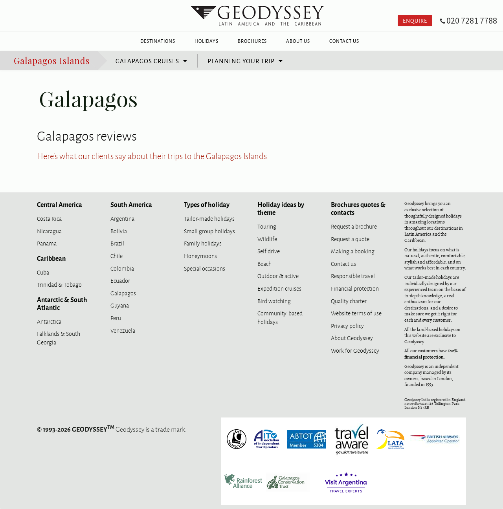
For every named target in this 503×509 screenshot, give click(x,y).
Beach (264, 263)
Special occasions (204, 268)
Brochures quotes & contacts (358, 208)
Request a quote (350, 238)
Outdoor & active (278, 275)
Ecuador (120, 280)
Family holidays (203, 242)
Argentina (122, 218)
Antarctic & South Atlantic (62, 303)
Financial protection (355, 288)
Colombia (122, 268)
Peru (115, 317)
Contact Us (344, 40)
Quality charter (349, 300)
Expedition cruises (279, 288)
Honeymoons (200, 255)
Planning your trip (241, 60)
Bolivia (118, 230)
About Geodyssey (352, 337)
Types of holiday (206, 204)
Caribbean (51, 258)
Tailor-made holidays (209, 218)
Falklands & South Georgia (58, 337)
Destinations (157, 40)
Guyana (119, 304)
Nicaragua (49, 230)
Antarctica (49, 321)
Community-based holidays (280, 317)
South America (131, 204)
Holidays (206, 40)
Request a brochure (354, 226)
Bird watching (274, 300)
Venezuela (122, 330)
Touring (266, 226)
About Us (298, 40)
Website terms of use (356, 312)
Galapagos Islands (52, 60)
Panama (47, 242)
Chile (116, 255)
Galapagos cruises (147, 60)
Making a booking (352, 250)
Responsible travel (353, 275)
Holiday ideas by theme (280, 208)
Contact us (343, 263)
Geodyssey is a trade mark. (112, 428)
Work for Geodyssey (355, 350)
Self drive (268, 250)
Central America (59, 204)
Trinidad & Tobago (59, 284)
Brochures (252, 40)
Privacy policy (347, 325)
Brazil (117, 242)
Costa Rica (49, 218)
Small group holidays (209, 230)
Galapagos (123, 292)
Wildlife (267, 238)
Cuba (43, 271)
